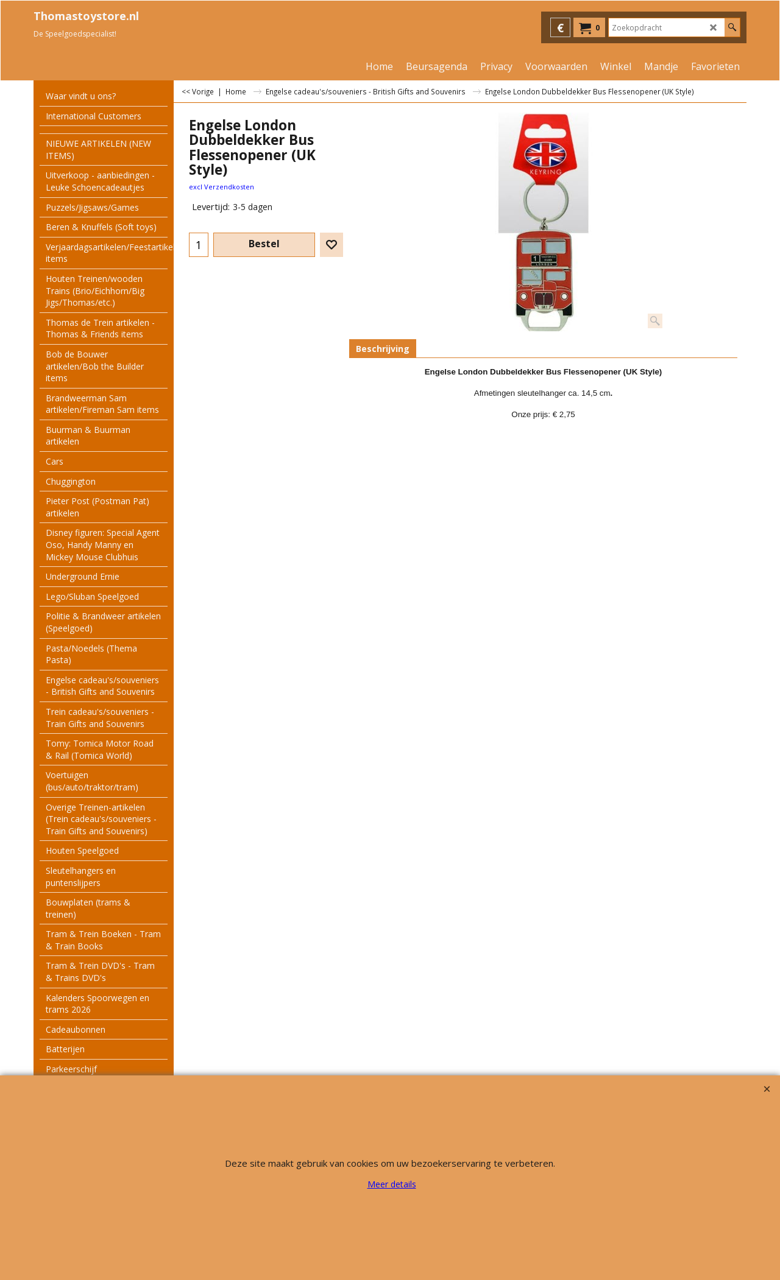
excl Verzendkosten (221, 186)
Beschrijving (383, 348)
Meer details (391, 1184)
